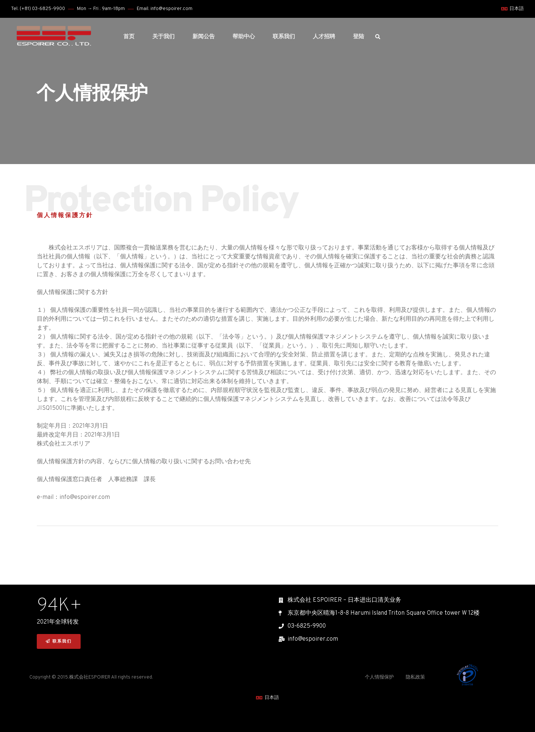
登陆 (358, 36)
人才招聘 (324, 36)
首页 (128, 36)
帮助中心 (244, 36)
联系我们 (284, 36)
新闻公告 (203, 36)
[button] (59, 641)
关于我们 (163, 36)
